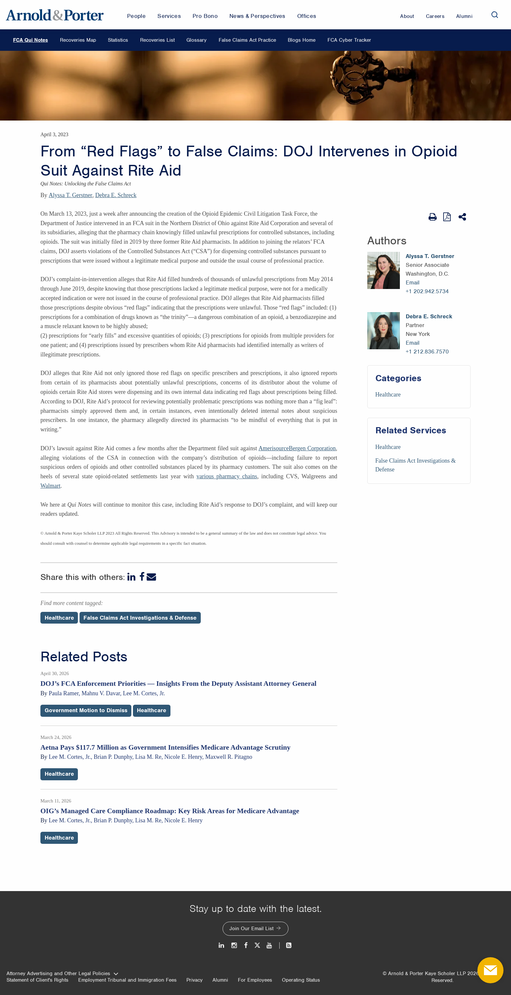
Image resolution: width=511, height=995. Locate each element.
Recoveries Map (78, 40)
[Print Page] (432, 217)
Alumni (220, 980)
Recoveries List (157, 40)
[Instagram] (234, 945)
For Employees (255, 980)
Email (412, 282)
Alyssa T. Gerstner (71, 195)
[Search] (494, 14)
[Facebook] (141, 577)
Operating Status (301, 980)
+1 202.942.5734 (427, 291)
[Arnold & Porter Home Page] (55, 14)
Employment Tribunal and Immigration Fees (127, 980)
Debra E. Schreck (115, 195)
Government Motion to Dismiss (86, 710)
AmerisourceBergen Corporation (297, 448)
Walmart (50, 486)
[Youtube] (270, 945)
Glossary (196, 40)
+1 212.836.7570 (427, 351)
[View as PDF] (447, 216)
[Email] (151, 577)
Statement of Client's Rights (37, 980)
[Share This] (463, 217)
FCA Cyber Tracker (349, 40)
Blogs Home (301, 40)
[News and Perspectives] (286, 945)
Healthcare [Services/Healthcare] (388, 447)
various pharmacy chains (227, 476)
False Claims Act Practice (247, 40)
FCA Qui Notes (30, 40)
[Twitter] (257, 945)
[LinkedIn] (132, 577)
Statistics (118, 40)
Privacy (194, 980)
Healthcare (388, 394)
